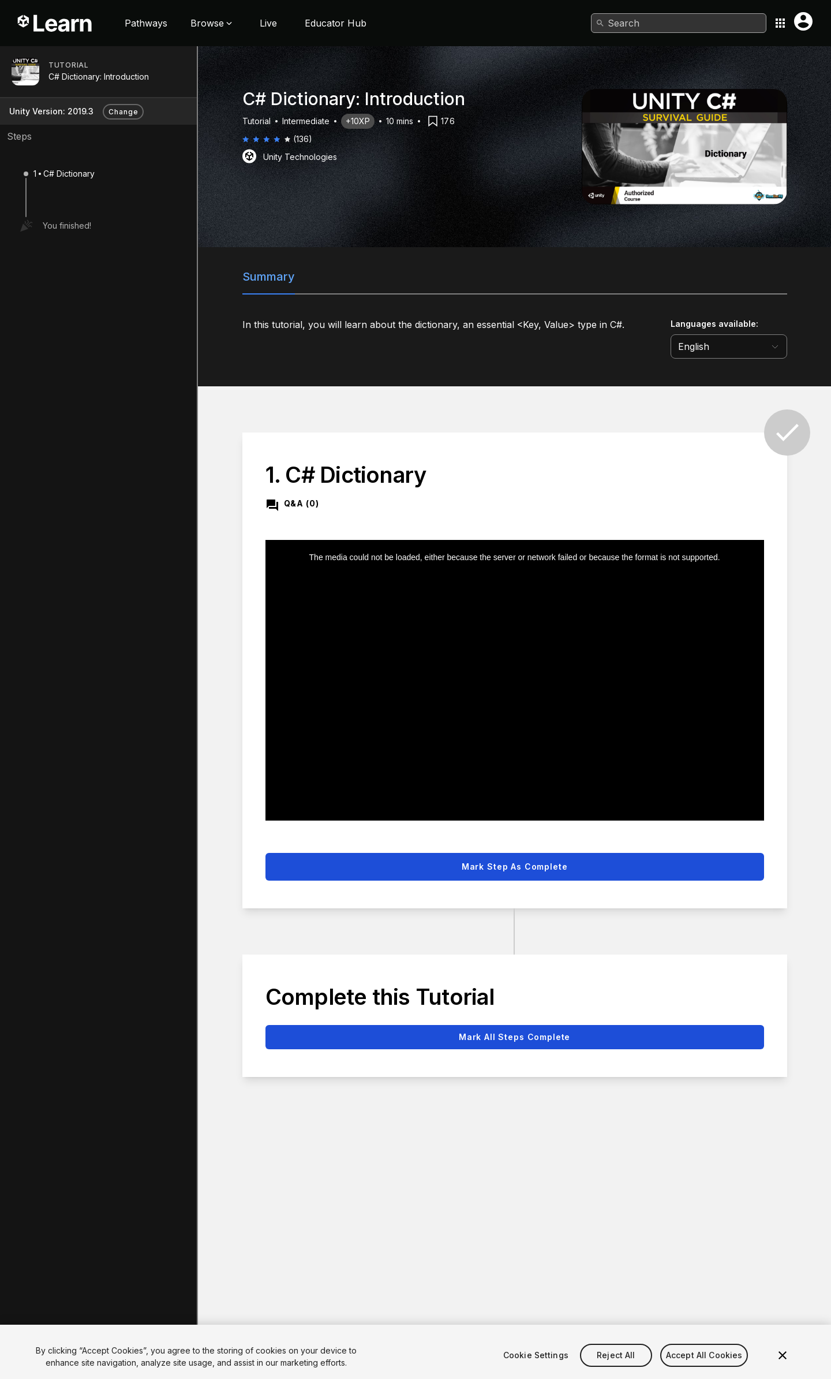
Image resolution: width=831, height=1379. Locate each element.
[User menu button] (803, 21)
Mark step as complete (515, 866)
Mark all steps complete (514, 1037)
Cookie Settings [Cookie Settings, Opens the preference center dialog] (535, 1371)
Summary (268, 277)
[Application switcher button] (780, 23)
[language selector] (729, 346)
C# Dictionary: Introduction (98, 76)
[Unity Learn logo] (55, 23)
